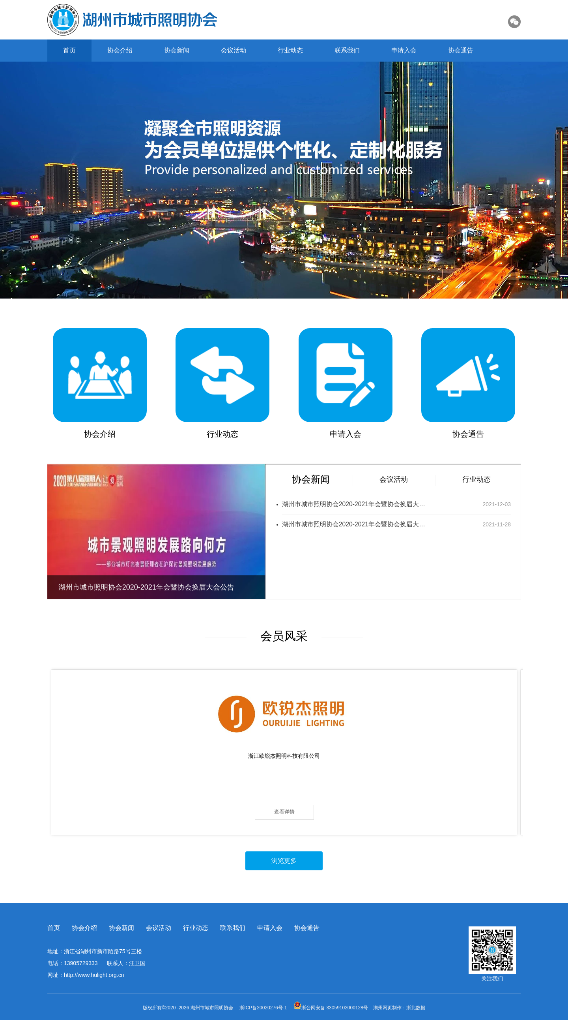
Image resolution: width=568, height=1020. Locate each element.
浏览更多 (284, 861)
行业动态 (290, 50)
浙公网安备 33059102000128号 (330, 1008)
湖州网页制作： (389, 1008)
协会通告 (460, 50)
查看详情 (106, 812)
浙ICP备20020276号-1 (263, 1008)
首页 (69, 50)
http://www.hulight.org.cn (94, 975)
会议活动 (233, 50)
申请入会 (404, 50)
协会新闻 (176, 50)
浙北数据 (415, 1008)
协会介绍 (120, 50)
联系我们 (347, 50)
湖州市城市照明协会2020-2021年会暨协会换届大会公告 (355, 504)
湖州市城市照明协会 (212, 1008)
